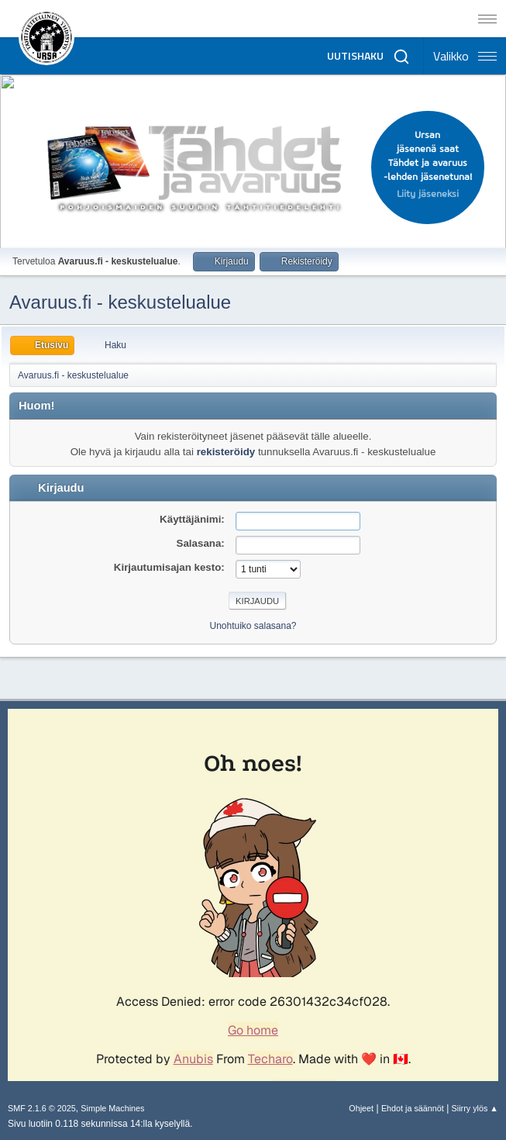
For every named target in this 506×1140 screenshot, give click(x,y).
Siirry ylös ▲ (475, 1108)
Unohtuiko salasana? (253, 625)
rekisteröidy (226, 452)
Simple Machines (112, 1108)
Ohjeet (361, 1108)
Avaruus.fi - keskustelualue (120, 302)
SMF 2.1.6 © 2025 (42, 1108)
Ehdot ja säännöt (412, 1108)
